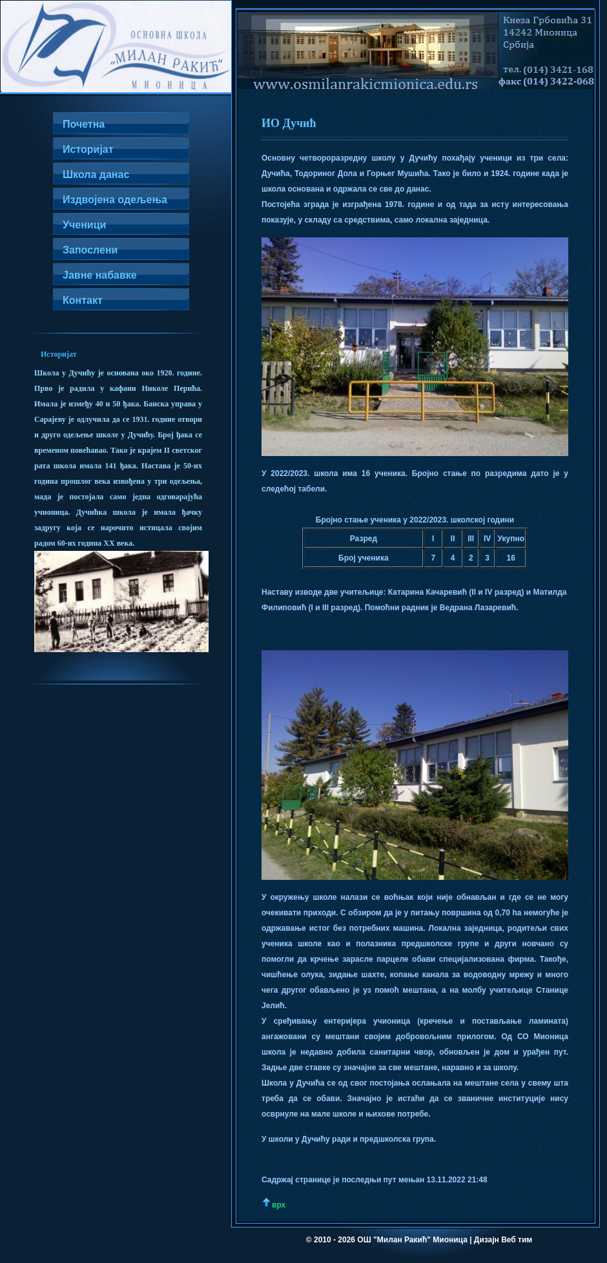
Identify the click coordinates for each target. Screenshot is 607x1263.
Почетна (84, 124)
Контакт (83, 300)
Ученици (84, 224)
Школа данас (96, 174)
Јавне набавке (100, 275)
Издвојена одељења (115, 199)
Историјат (88, 149)
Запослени (90, 249)
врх (278, 1204)
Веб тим (516, 1239)
